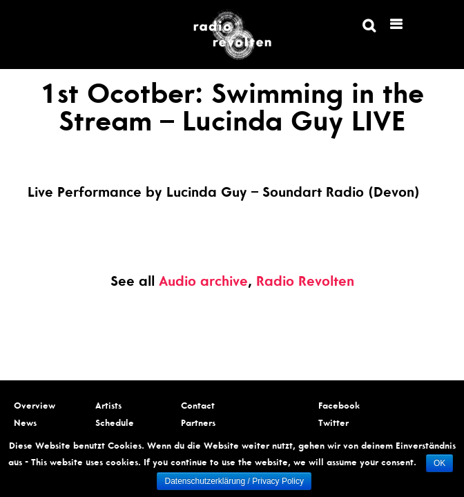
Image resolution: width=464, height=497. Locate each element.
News (25, 424)
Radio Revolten (305, 283)
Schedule (114, 424)
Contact (198, 406)
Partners (198, 424)
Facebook (339, 406)
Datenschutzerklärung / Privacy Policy (233, 481)
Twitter (333, 424)
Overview (34, 406)
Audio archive (203, 283)
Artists (108, 406)
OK (439, 463)
